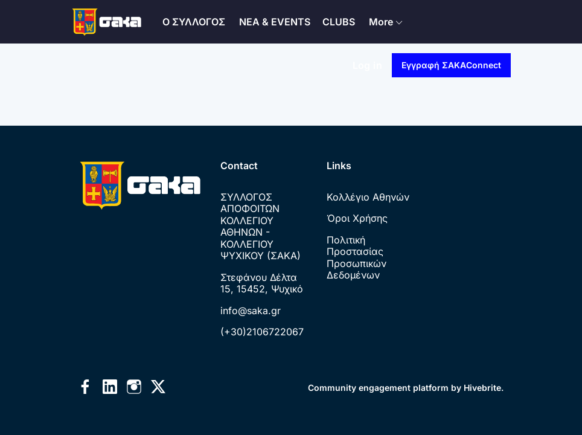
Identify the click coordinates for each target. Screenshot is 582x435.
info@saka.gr (250, 310)
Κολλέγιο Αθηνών (368, 197)
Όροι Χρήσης (357, 218)
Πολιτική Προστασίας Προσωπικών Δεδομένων (356, 258)
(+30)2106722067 (262, 332)
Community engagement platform (378, 387)
